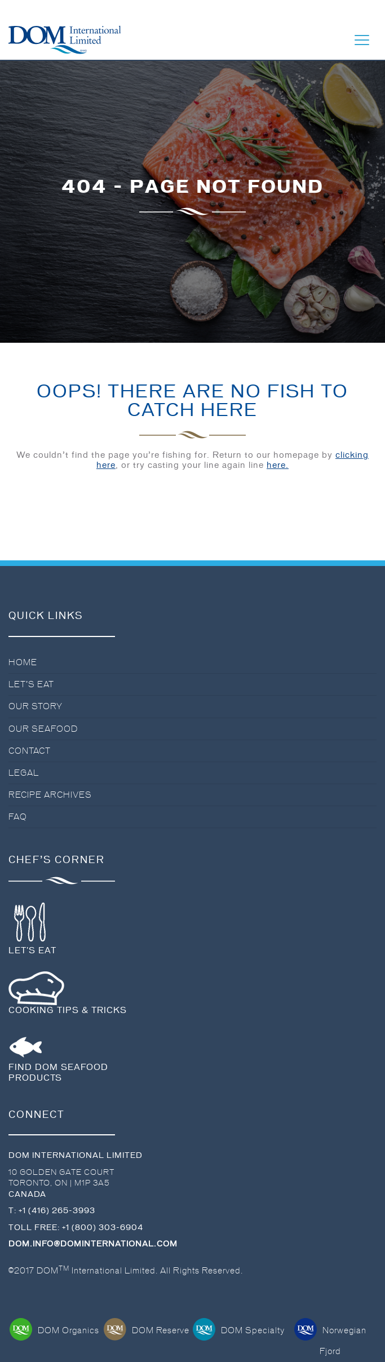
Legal (23, 772)
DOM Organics (54, 1330)
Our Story (35, 706)
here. (278, 465)
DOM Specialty (239, 1330)
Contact (29, 750)
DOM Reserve (146, 1330)
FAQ (17, 816)
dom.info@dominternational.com (93, 1244)
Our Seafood (43, 728)
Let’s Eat (31, 684)
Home (22, 662)
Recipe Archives (50, 794)
